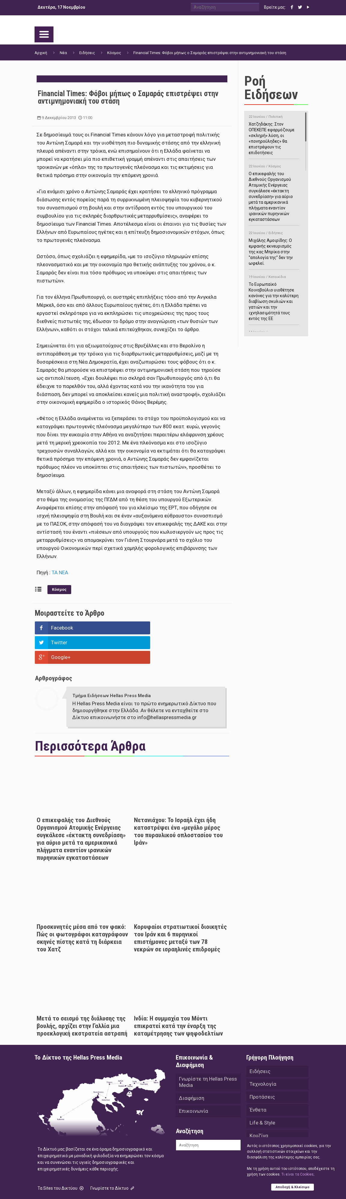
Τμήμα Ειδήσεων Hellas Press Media (111, 666)
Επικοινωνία (193, 1083)
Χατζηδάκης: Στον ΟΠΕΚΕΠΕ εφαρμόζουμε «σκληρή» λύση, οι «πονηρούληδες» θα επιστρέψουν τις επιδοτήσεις (274, 133)
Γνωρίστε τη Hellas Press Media (208, 1053)
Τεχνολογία (263, 1055)
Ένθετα (258, 1082)
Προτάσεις (262, 1069)
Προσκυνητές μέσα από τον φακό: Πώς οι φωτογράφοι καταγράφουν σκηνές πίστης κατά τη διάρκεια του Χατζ (82, 908)
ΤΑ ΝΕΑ (60, 572)
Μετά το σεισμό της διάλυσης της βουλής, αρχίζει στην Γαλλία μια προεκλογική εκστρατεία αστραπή (82, 996)
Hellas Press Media (111, 1186)
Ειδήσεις (87, 52)
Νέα (63, 52)
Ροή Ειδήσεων (271, 87)
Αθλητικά (261, 1121)
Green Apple (209, 1186)
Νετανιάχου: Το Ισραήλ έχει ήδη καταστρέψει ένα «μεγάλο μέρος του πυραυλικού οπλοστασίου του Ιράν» (178, 802)
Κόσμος (114, 52)
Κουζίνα (259, 1108)
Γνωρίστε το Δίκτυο (112, 1158)
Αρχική (41, 52)
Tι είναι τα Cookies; (297, 1174)
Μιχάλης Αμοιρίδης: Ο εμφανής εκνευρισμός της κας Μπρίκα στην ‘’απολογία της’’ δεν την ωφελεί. (274, 247)
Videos (258, 1135)
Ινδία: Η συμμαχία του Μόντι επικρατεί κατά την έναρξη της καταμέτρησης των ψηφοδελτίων (178, 996)
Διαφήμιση (191, 1070)
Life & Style (262, 1095)
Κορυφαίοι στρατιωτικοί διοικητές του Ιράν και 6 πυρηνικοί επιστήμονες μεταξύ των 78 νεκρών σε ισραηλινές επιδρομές (180, 908)
